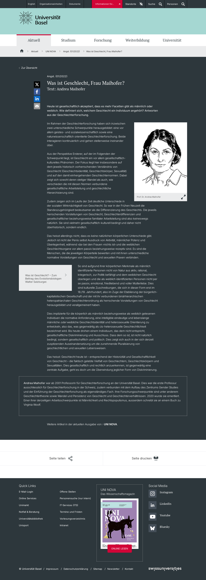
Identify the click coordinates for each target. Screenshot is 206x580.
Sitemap (97, 568)
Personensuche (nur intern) (75, 498)
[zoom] (160, 157)
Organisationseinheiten (53, 4)
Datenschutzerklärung (76, 568)
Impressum (52, 568)
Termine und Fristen (71, 511)
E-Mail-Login (26, 491)
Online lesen (119, 548)
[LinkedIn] (160, 505)
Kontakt (129, 568)
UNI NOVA (51, 51)
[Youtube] (159, 517)
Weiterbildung (137, 40)
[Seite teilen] (61, 458)
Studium (68, 40)
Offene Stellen (68, 491)
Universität (172, 40)
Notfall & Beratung (29, 511)
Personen (171, 5)
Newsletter (113, 568)
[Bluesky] (159, 528)
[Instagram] (161, 494)
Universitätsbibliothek (31, 518)
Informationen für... (105, 4)
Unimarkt (24, 505)
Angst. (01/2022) (71, 51)
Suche (150, 5)
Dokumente (77, 4)
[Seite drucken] (145, 458)
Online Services (27, 498)
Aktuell (34, 40)
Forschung (103, 40)
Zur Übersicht (29, 67)
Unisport (23, 525)
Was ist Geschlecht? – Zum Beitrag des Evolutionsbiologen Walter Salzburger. (43, 278)
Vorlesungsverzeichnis (72, 518)
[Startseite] (22, 51)
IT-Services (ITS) (69, 505)
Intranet (64, 525)
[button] (37, 84)
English (31, 4)
